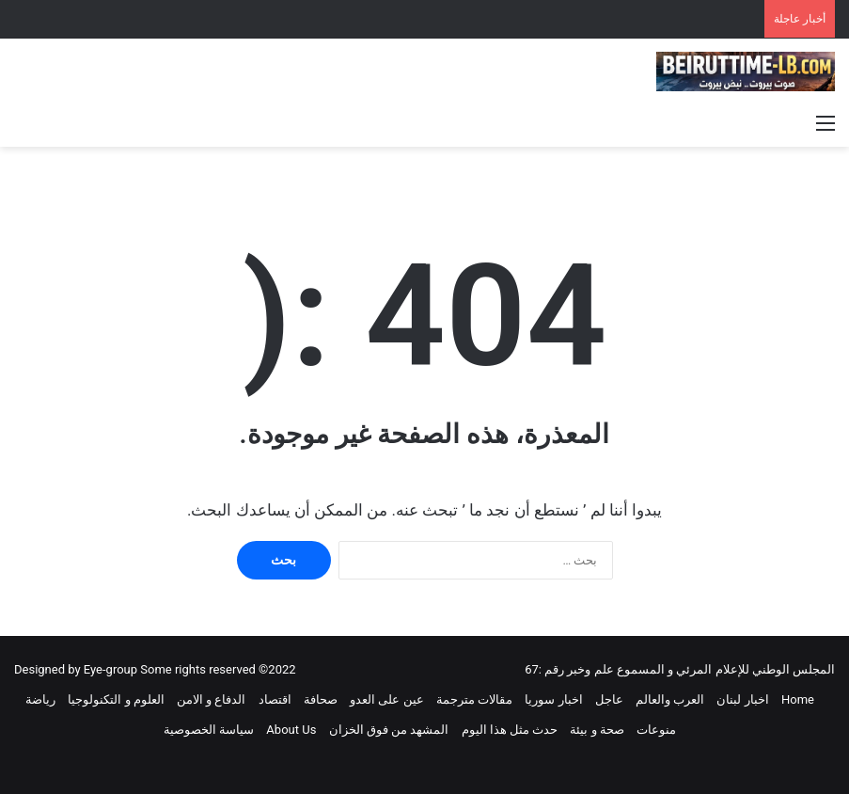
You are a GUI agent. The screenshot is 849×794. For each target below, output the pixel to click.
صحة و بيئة (596, 730)
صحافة (321, 699)
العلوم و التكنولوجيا (116, 699)
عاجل (609, 699)
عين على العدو (386, 699)
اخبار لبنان (742, 699)
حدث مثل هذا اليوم (510, 730)
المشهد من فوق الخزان (389, 730)
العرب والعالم (670, 699)
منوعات (656, 730)
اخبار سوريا (553, 699)
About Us (291, 730)
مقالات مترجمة (474, 699)
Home (797, 699)
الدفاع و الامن (211, 699)
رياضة (40, 699)
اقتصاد (275, 699)
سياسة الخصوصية (209, 730)
